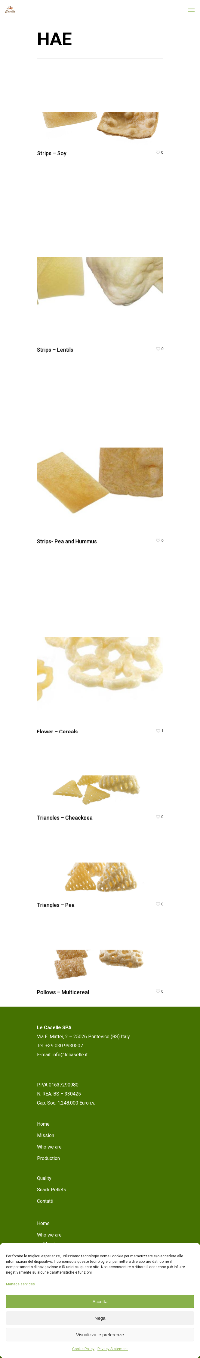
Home (43, 1124)
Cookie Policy (83, 1349)
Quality (44, 1178)
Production (48, 1158)
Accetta (99, 1301)
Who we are (49, 1147)
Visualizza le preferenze (100, 1334)
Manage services (20, 1284)
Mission (45, 1135)
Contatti (45, 1201)
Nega (100, 1318)
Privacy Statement (112, 1349)
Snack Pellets (51, 1190)
